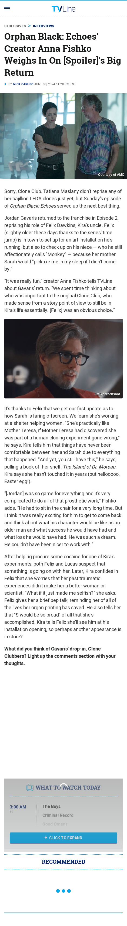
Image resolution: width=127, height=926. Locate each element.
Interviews (43, 26)
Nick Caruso (23, 84)
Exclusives (15, 26)
